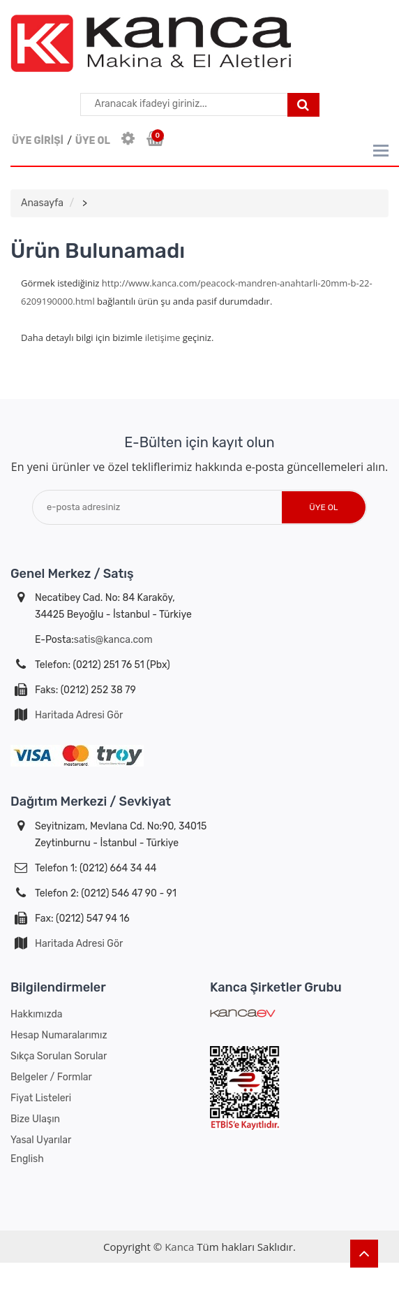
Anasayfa (42, 203)
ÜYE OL (92, 141)
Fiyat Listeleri (40, 1098)
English (27, 1159)
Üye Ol (323, 507)
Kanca (179, 1247)
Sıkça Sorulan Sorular (58, 1056)
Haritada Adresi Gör (79, 715)
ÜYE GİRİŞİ (37, 141)
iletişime (163, 337)
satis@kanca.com (113, 640)
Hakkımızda (36, 1014)
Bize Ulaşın (35, 1119)
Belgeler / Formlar (51, 1077)
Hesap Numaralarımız (58, 1035)
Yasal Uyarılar (40, 1140)
